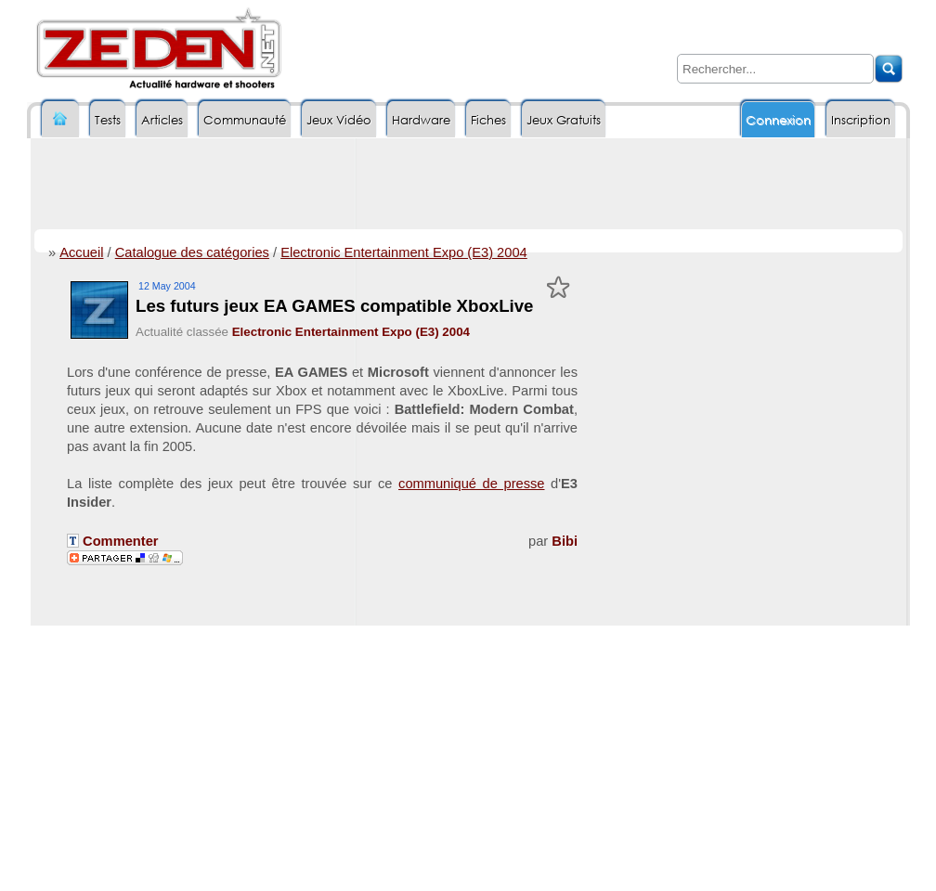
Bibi (565, 541)
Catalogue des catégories (192, 252)
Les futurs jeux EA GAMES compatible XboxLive (335, 306)
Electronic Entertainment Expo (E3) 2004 (403, 252)
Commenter (113, 541)
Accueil (81, 252)
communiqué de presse (471, 483)
